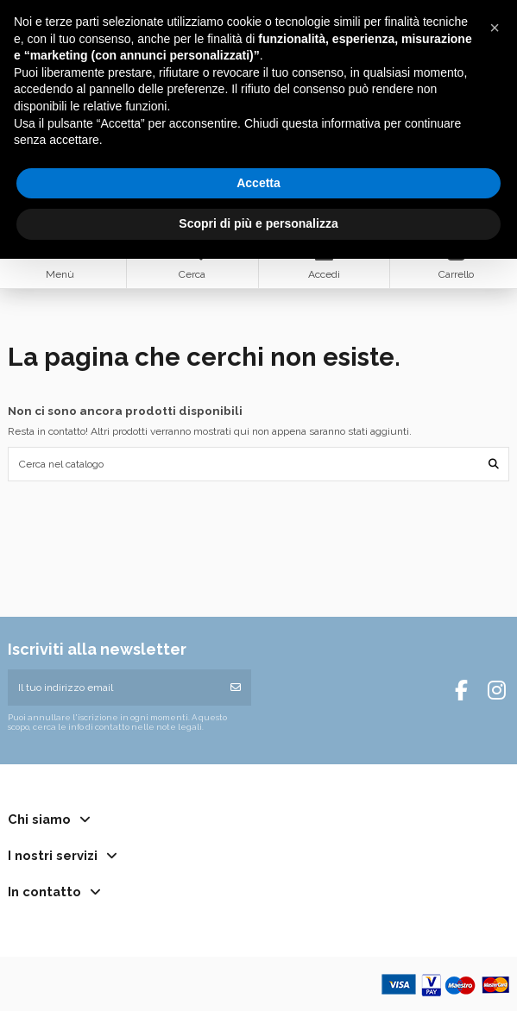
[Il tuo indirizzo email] (114, 687)
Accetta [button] (258, 183)
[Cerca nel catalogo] (493, 463)
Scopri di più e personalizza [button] (258, 223)
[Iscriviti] (235, 687)
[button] (494, 27)
